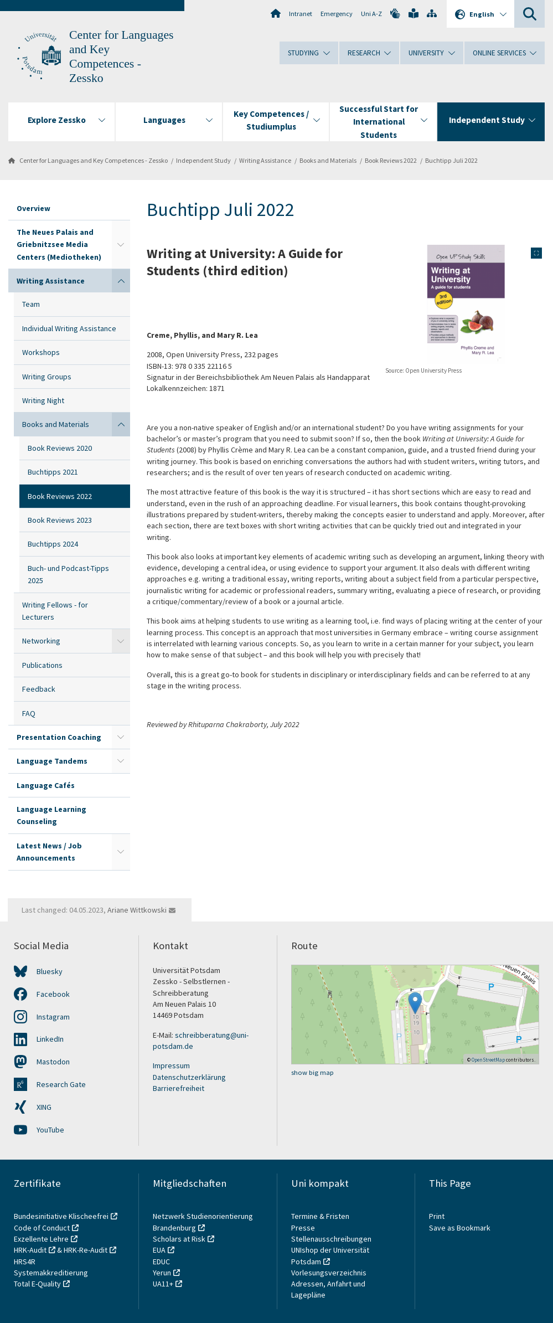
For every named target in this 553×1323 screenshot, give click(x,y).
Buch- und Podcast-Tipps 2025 (68, 574)
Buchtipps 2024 (53, 544)
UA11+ (163, 1284)
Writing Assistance (265, 160)
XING (44, 1107)
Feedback (38, 689)
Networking (41, 641)
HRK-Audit (30, 1250)
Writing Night (43, 400)
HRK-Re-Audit (85, 1250)
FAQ (28, 713)
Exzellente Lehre (41, 1239)
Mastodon (53, 1062)
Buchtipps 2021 (53, 472)
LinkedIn (50, 1039)
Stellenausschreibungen (331, 1239)
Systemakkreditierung (51, 1273)
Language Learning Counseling (51, 815)
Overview (33, 208)
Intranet (300, 13)
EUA (159, 1250)
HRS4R (24, 1262)
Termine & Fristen (321, 1216)
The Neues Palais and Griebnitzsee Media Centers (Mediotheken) (59, 244)
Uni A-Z (371, 13)
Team (31, 304)
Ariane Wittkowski (137, 910)
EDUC (161, 1262)
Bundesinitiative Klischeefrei (61, 1216)
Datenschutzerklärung (189, 1077)
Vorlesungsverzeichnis (329, 1273)
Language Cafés (46, 785)
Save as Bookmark (459, 1228)
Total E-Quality (37, 1284)
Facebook (53, 994)
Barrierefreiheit (178, 1088)
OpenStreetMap (488, 1060)
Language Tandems (52, 761)
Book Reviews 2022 (391, 160)
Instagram (53, 1017)
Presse (304, 1228)
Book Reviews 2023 (60, 520)
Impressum (171, 1065)
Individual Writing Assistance (69, 328)
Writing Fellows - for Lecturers (55, 611)
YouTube (50, 1130)
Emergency (337, 13)
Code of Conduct (42, 1228)
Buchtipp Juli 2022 (451, 160)
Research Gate (61, 1084)
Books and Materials (327, 160)
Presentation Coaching (59, 737)
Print (437, 1216)
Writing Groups (46, 377)
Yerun (162, 1273)
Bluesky (50, 971)
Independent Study (203, 160)
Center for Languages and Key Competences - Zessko (93, 160)
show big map (312, 1072)
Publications (42, 665)
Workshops (41, 352)
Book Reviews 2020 (60, 448)
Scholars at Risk (179, 1239)
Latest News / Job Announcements (49, 852)
